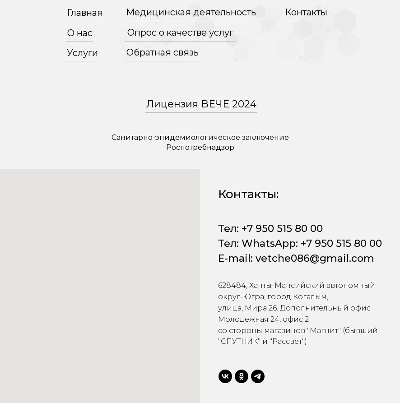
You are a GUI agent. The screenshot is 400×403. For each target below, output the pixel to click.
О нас (80, 33)
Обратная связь (162, 52)
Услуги (82, 52)
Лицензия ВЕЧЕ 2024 (201, 104)
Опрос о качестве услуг (180, 32)
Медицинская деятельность (191, 12)
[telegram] (258, 376)
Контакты (306, 12)
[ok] (241, 376)
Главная (85, 12)
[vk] (225, 376)
